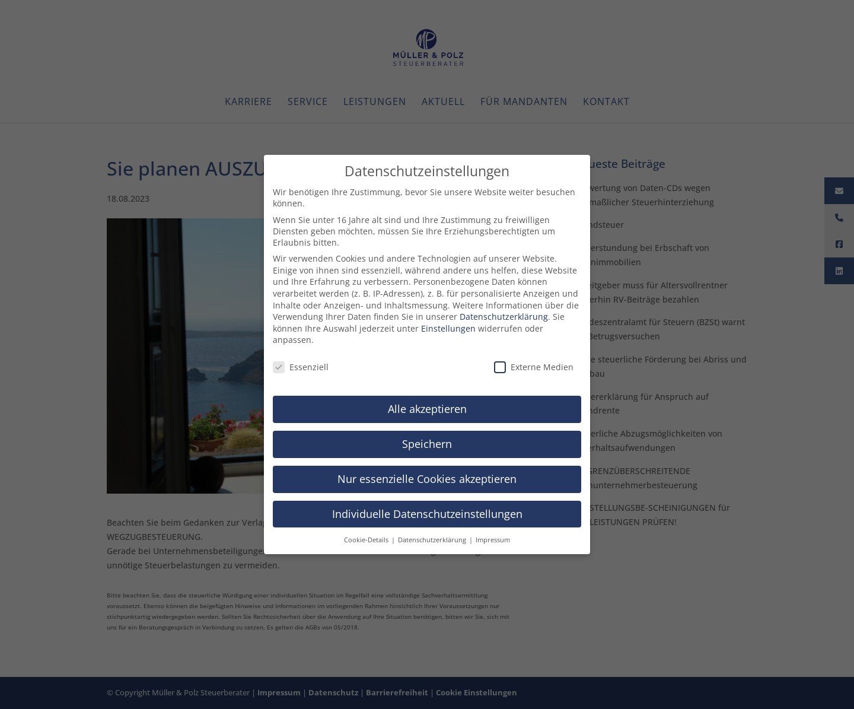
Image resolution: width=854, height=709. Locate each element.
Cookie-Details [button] (367, 536)
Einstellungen (448, 325)
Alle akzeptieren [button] (427, 406)
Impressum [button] (493, 536)
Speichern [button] (427, 441)
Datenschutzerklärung (504, 313)
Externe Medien (533, 364)
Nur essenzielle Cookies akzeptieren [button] (427, 476)
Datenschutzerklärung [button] (433, 536)
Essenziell (301, 364)
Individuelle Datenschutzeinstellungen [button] (427, 510)
